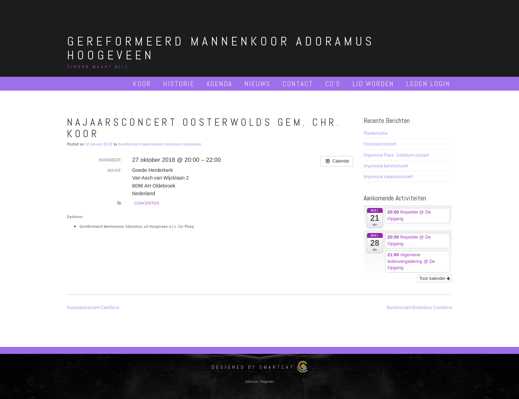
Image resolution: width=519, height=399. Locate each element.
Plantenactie (376, 133)
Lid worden (373, 83)
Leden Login (428, 83)
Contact (297, 83)
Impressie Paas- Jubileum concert (396, 155)
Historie (178, 83)
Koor (142, 83)
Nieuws (257, 83)
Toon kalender (434, 278)
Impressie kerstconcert (386, 166)
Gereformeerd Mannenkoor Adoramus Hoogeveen (221, 48)
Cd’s (332, 83)
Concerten (146, 203)
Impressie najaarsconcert (388, 176)
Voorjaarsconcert (380, 144)
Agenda (219, 83)
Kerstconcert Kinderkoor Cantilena (419, 307)
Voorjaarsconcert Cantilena (93, 307)
